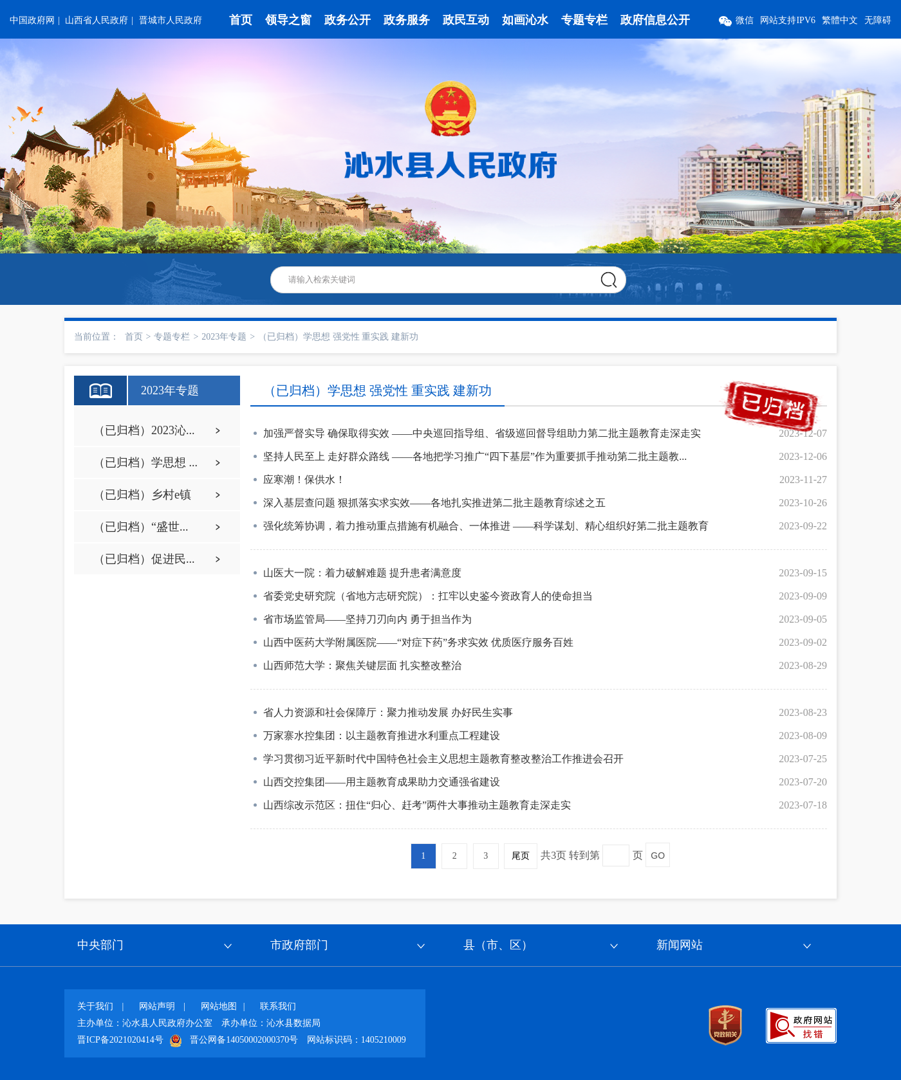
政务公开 (347, 20)
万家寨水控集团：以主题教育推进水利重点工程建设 (381, 735)
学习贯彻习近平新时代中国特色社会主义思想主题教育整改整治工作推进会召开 (443, 758)
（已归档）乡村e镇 (142, 494)
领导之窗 (288, 20)
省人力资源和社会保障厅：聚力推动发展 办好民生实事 (388, 712)
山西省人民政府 (96, 20)
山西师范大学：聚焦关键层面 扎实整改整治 (362, 665)
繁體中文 (840, 20)
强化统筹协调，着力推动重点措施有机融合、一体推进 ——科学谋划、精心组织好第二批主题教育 (486, 525)
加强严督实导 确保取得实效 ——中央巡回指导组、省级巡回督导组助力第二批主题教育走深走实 (482, 433)
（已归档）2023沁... (144, 430)
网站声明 (157, 1006)
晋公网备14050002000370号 (244, 1040)
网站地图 (219, 1006)
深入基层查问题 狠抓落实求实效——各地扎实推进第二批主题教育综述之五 (434, 502)
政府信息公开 (655, 20)
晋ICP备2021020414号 (120, 1040)
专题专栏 (584, 20)
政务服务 (407, 20)
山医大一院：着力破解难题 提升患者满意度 (362, 572)
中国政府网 (32, 20)
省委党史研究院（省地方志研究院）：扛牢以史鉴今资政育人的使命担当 (428, 595)
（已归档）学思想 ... (145, 462)
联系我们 (278, 1006)
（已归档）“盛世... (141, 526)
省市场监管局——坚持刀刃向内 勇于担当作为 (367, 619)
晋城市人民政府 (170, 20)
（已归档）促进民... (144, 559)
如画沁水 (525, 20)
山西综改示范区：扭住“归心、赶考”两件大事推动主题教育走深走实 (417, 805)
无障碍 (877, 20)
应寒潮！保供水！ (304, 479)
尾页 (521, 856)
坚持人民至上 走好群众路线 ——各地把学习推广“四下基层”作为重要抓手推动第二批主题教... (475, 456)
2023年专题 (223, 337)
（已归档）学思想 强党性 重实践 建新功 (338, 337)
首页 (240, 20)
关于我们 (95, 1006)
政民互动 (466, 20)
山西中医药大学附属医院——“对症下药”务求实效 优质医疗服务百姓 (418, 642)
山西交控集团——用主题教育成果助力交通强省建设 (381, 781)
